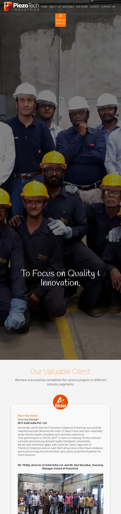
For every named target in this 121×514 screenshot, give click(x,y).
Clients (94, 6)
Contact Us (108, 6)
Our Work (82, 6)
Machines (68, 6)
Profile (60, 22)
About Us (54, 6)
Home (44, 6)
